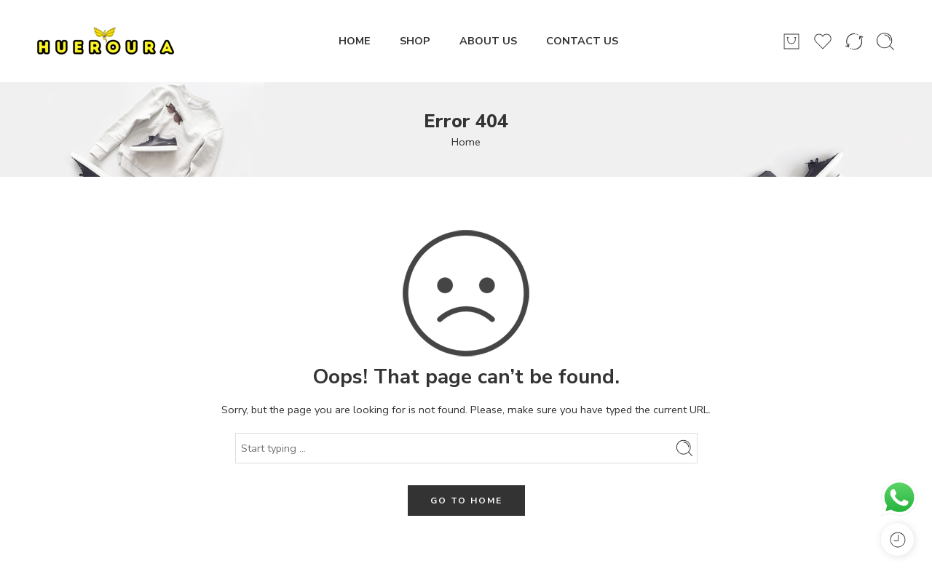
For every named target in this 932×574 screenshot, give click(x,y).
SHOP (415, 40)
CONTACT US (582, 40)
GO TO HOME (466, 500)
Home (466, 142)
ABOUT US (488, 40)
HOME (355, 40)
